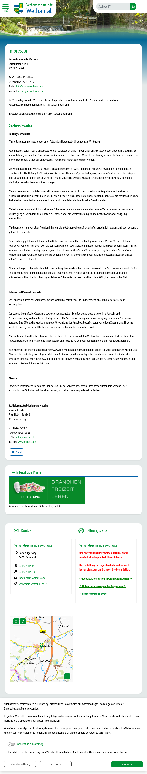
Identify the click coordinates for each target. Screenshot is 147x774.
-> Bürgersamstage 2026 (93, 593)
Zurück (16, 452)
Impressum (56, 764)
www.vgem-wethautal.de (30, 91)
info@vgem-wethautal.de (29, 86)
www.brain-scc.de (27, 441)
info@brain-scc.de (25, 437)
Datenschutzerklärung (20, 764)
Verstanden (127, 764)
